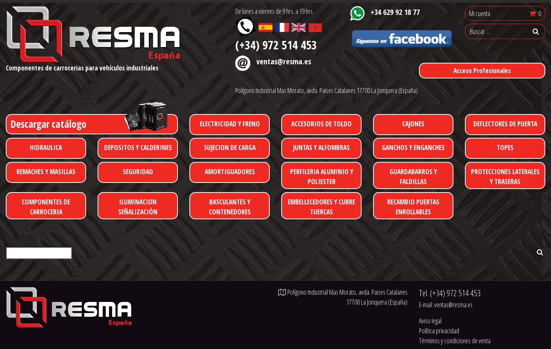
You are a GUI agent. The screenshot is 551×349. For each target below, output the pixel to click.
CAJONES (413, 123)
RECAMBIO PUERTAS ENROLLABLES (413, 206)
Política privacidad (439, 330)
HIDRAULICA (46, 147)
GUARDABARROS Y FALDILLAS (413, 176)
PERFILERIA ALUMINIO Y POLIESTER (321, 176)
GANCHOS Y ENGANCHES (413, 147)
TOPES (505, 147)
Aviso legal (430, 320)
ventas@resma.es (283, 61)
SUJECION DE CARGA (230, 147)
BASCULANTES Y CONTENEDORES (230, 206)
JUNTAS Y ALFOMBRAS (321, 147)
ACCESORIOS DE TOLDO (321, 123)
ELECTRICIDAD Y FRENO (230, 123)
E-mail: (446, 304)
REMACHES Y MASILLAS (45, 171)
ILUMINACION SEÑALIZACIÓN (137, 206)
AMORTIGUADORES (230, 171)
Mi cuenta (479, 13)
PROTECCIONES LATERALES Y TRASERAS (505, 176)
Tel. (450, 292)
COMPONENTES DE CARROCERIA (46, 206)
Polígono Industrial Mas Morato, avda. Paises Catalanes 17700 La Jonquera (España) (326, 90)
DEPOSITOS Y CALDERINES (138, 147)
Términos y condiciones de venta (455, 340)
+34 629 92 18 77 (395, 12)
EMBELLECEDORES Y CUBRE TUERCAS (321, 206)
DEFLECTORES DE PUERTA (505, 123)
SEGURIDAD (138, 171)
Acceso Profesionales (482, 70)
